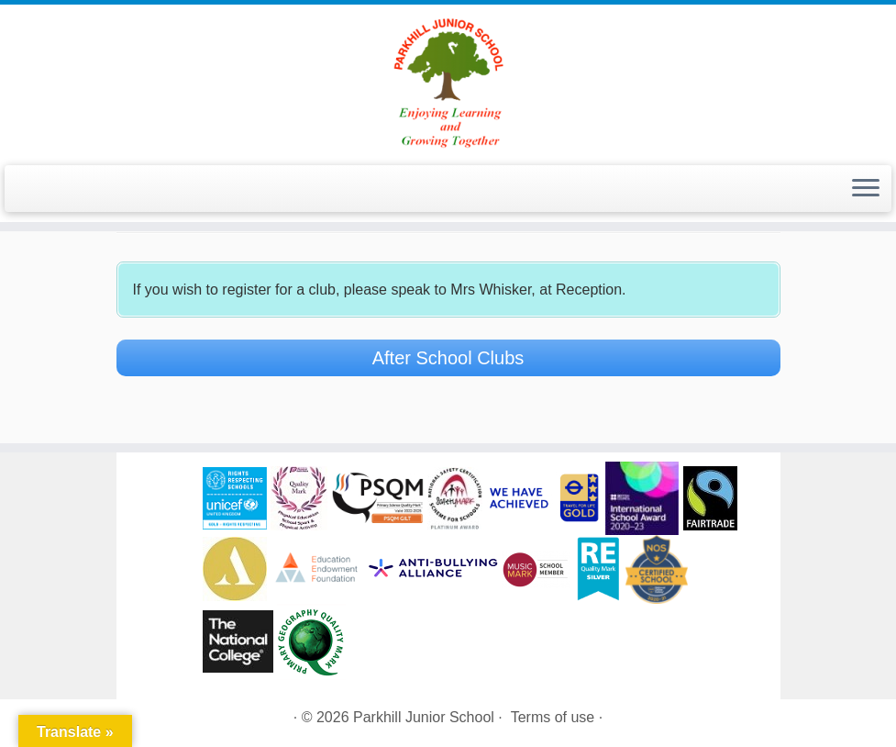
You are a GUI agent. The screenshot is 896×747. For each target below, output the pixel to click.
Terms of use (553, 717)
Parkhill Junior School (423, 717)
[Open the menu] (865, 189)
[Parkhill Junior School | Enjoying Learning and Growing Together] (448, 82)
